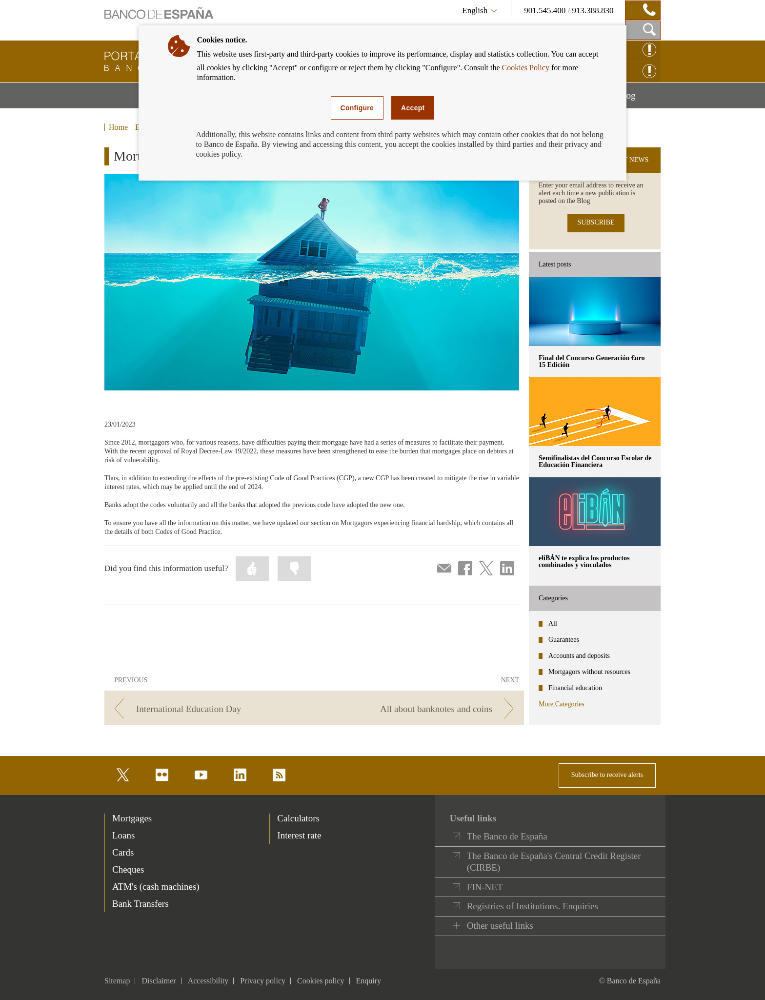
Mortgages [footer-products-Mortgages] (132, 818)
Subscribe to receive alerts (607, 774)
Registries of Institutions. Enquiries (532, 906)
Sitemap (117, 981)
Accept (412, 108)
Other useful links (500, 925)
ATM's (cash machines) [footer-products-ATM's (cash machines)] (156, 886)
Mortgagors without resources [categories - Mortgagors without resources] (589, 671)
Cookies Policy (525, 67)
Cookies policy (320, 981)
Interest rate (299, 835)
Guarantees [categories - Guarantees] (563, 639)
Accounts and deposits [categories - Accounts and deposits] (579, 655)
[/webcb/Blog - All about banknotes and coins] (420, 709)
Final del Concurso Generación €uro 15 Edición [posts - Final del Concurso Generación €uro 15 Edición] (592, 361)
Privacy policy (262, 981)
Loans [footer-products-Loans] (123, 835)
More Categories (561, 704)
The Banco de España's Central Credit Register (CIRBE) (554, 862)
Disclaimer (158, 981)
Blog (639, 99)
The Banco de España (507, 836)
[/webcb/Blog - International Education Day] (207, 709)
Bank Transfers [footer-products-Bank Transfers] (140, 903)
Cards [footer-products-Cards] (123, 852)
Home (118, 127)
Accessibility (208, 981)
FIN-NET (485, 887)
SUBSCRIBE (595, 222)
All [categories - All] (552, 623)
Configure (357, 108)
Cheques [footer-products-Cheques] (128, 869)
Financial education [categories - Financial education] (575, 688)
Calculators (298, 818)
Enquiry (369, 981)
